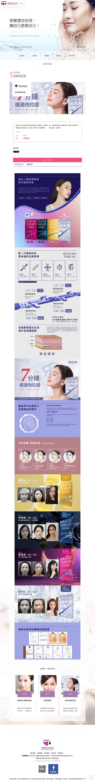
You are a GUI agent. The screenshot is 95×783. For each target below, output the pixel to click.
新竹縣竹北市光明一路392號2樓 (49, 758)
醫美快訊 (60, 753)
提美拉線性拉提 (70, 700)
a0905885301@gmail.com (65, 755)
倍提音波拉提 (47, 64)
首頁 (11, 47)
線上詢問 (47, 160)
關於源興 (33, 753)
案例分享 (30, 164)
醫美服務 (46, 753)
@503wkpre (46, 755)
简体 (92, 3)
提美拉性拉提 (19, 164)
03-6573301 (31, 755)
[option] (47, 98)
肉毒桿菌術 (47, 700)
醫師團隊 (39, 753)
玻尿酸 (46, 55)
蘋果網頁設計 (57, 761)
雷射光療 (71, 55)
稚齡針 (58, 55)
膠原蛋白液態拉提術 (25, 700)
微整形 (16, 47)
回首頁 (86, 3)
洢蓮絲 (34, 55)
